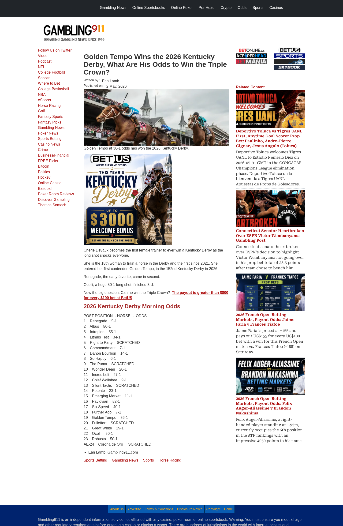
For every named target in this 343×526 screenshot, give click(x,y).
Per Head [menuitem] (207, 8)
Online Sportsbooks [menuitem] (148, 8)
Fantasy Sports (50, 117)
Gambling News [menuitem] (113, 8)
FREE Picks (48, 161)
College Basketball (53, 89)
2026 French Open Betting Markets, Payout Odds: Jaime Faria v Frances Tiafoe (265, 319)
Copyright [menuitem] (213, 509)
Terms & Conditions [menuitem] (159, 509)
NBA (42, 95)
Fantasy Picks (49, 122)
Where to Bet (49, 83)
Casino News (49, 144)
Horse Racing (49, 106)
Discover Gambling (54, 200)
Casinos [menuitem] (276, 8)
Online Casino (50, 183)
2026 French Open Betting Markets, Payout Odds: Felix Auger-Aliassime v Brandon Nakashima (264, 405)
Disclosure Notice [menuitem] (190, 509)
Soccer (44, 78)
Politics (44, 172)
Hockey (44, 177)
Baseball (45, 189)
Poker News (48, 133)
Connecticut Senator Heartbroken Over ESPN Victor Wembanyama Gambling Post (270, 236)
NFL (41, 67)
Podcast (45, 61)
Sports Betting (50, 139)
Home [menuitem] (228, 509)
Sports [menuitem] (258, 8)
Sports (148, 460)
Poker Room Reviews (56, 194)
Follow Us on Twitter (55, 50)
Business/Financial (53, 155)
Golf (41, 111)
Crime (43, 150)
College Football (51, 72)
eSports (44, 100)
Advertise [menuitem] (134, 509)
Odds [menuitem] (242, 8)
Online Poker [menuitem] (182, 8)
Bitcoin (43, 166)
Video (43, 56)
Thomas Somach (52, 205)
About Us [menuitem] (117, 509)
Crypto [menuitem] (225, 8)
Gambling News (51, 128)
